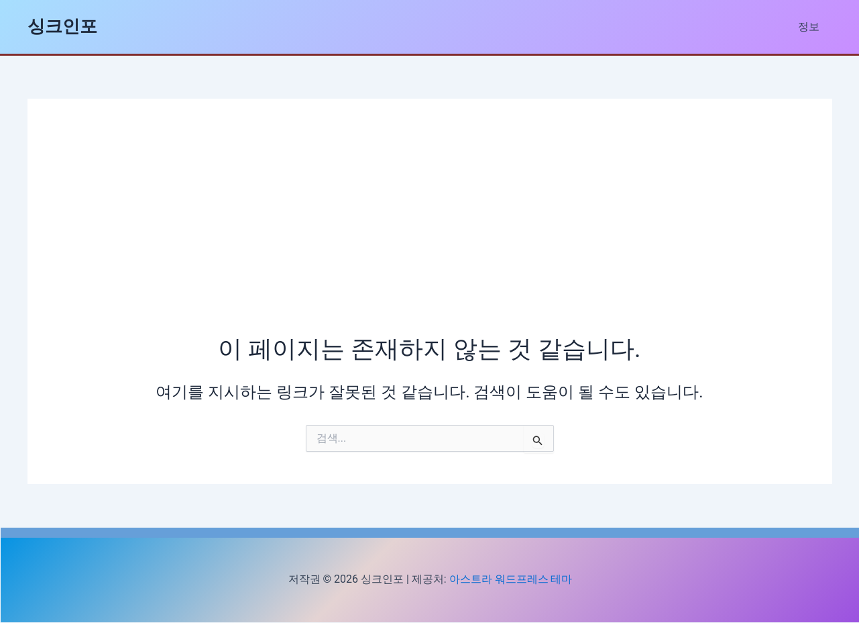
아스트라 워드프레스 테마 (511, 579)
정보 (810, 26)
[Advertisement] (430, 232)
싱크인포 (62, 26)
